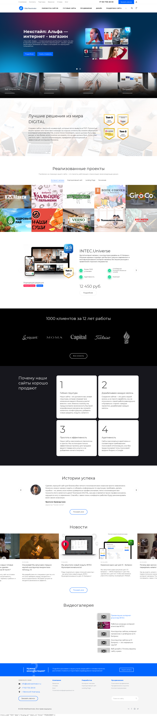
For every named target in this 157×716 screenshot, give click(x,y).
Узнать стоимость (45, 54)
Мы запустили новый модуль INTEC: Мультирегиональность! (76, 566)
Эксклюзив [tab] (102, 180)
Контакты (32, 2)
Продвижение (117, 680)
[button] (76, 69)
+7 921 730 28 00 (106, 2)
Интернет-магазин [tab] (57, 180)
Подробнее (29, 54)
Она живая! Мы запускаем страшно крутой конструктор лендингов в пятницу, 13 (37, 567)
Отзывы (59, 2)
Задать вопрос (126, 670)
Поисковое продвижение (120, 683)
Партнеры (41, 2)
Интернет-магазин (88, 683)
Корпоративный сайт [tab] (74, 180)
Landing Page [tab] (90, 180)
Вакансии (51, 2)
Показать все (78, 512)
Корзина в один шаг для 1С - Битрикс (116, 565)
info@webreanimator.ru (31, 684)
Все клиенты (78, 356)
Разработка (87, 680)
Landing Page (86, 688)
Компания (56, 680)
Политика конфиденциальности (63, 690)
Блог (66, 2)
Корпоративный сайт (89, 685)
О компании (22, 2)
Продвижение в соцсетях (120, 685)
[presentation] (20, 270)
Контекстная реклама (118, 688)
